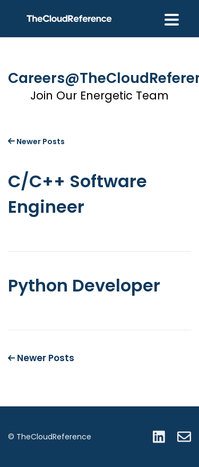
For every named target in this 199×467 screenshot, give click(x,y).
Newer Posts (36, 141)
